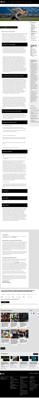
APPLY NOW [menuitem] (3, 27)
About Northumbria (24, 379)
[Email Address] (18, 296)
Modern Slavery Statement (24, 392)
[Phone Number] (23, 296)
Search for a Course (13, 380)
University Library (12, 386)
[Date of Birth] (8, 296)
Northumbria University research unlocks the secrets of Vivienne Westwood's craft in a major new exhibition (5, 326)
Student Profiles (34, 52)
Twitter (31, 315)
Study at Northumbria (7, 5)
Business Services (22, 380)
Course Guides (34, 53)
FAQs (32, 54)
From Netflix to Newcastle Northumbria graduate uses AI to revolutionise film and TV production (24, 326)
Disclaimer (21, 391)
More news (3, 350)
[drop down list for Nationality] (28, 296)
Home (1, 5)
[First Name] (3, 296)
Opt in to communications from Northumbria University (10, 301)
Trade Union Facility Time (23, 393)
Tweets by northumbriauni (34, 317)
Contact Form (14, 239)
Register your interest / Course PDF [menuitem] (11, 27)
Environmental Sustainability (34, 386)
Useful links (32, 379)
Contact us (31, 380)
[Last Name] (13, 296)
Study (11, 379)
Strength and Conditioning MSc (15, 5)
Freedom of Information (23, 386)
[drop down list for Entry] (33, 296)
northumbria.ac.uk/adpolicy (35, 118)
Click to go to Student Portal (34, 387)
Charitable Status (22, 385)
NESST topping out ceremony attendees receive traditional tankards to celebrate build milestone (14, 326)
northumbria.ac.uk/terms (34, 113)
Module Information (34, 40)
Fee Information (33, 38)
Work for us (21, 384)
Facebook (34, 315)
